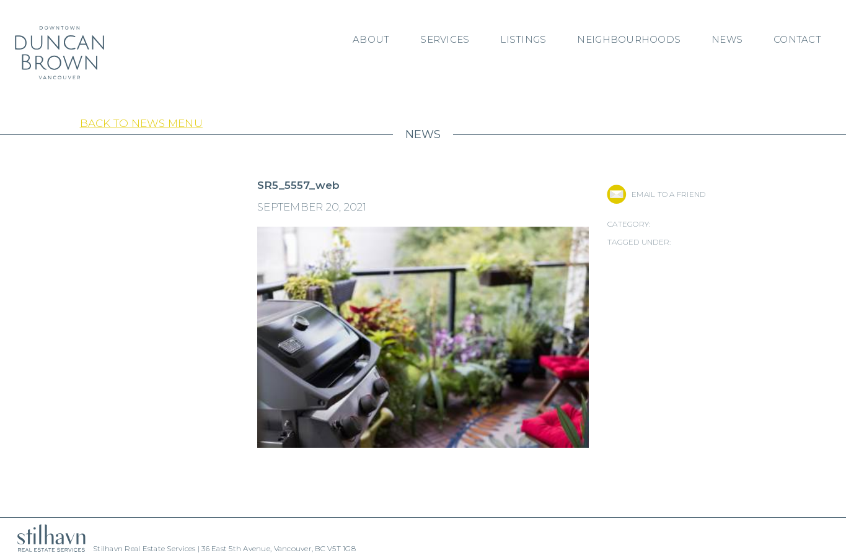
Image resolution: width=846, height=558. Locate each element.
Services (444, 39)
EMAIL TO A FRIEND (668, 194)
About (371, 39)
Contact (797, 39)
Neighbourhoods (629, 39)
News (727, 39)
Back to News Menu (141, 123)
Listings (523, 39)
